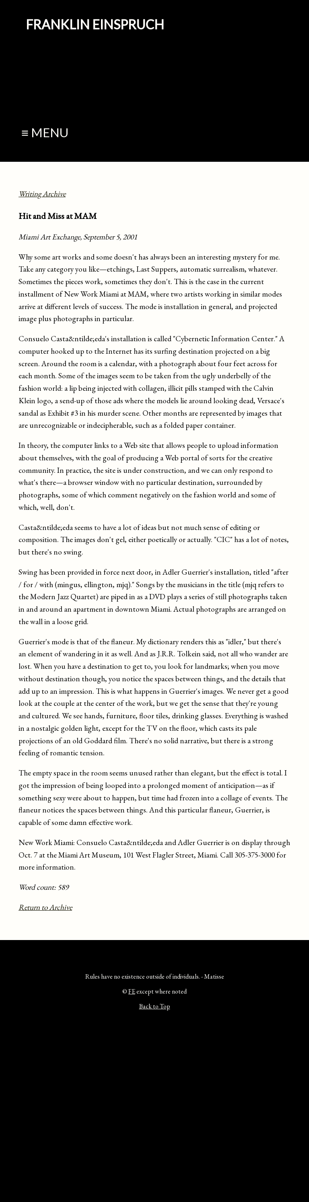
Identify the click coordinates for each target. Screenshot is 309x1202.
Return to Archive (45, 907)
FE (131, 991)
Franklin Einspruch (95, 24)
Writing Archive (42, 194)
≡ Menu (44, 132)
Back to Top (154, 1006)
